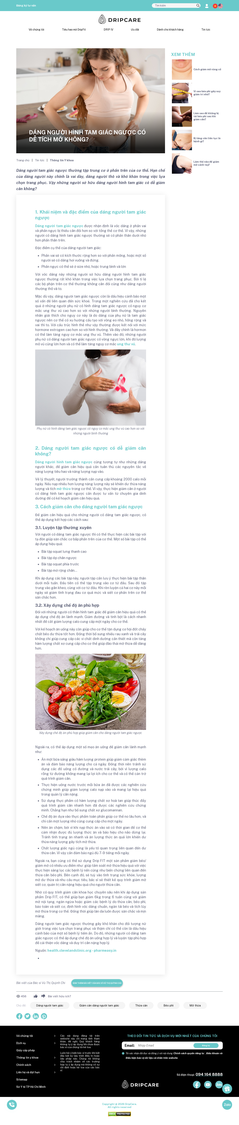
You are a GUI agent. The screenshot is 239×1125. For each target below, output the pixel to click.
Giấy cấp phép (25, 1050)
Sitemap (21, 1079)
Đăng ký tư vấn (26, 5)
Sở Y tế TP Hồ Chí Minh (31, 1086)
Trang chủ (23, 160)
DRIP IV (108, 29)
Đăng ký (206, 1045)
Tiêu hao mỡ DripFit (74, 29)
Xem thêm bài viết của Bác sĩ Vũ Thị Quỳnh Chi (97, 983)
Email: (130, 1045)
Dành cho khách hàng (170, 29)
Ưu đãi (135, 29)
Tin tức (205, 29)
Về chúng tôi (36, 29)
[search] (198, 5)
